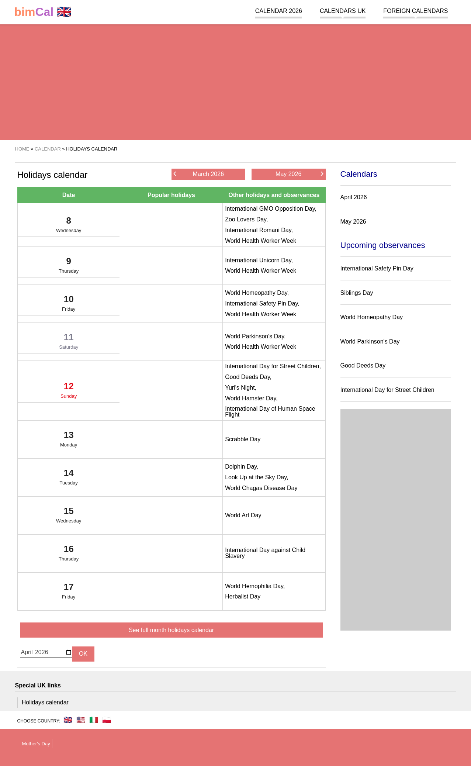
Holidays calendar (45, 702)
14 (69, 478)
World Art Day (243, 515)
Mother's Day (36, 743)
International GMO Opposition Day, (270, 209)
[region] (235, 81)
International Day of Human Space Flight (270, 412)
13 (69, 440)
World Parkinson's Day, (255, 336)
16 (69, 554)
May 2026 (299, 174)
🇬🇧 (43, 12)
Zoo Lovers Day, (246, 219)
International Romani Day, (259, 230)
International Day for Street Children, (273, 366)
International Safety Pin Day (376, 268)
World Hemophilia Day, (255, 586)
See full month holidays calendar (171, 630)
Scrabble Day (242, 439)
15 (69, 516)
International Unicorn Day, (259, 260)
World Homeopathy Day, (257, 293)
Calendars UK (343, 11)
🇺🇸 (81, 720)
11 (69, 342)
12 (69, 392)
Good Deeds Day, (248, 377)
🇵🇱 (106, 720)
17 (69, 592)
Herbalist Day (242, 596)
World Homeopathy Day (371, 317)
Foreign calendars (415, 11)
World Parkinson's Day (370, 341)
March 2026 (198, 174)
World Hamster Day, (251, 398)
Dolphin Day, (241, 466)
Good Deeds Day (363, 365)
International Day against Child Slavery (265, 553)
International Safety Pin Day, (262, 303)
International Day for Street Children (387, 390)
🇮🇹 (93, 720)
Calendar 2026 (278, 11)
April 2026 (353, 197)
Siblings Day (356, 293)
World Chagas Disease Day (261, 488)
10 (69, 304)
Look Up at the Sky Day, (256, 477)
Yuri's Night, (240, 387)
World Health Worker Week (260, 241)
